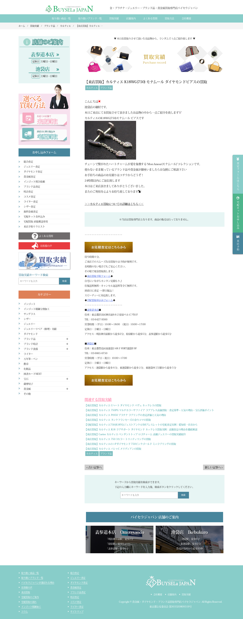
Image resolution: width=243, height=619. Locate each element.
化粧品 (27, 369)
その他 (27, 394)
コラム (24, 611)
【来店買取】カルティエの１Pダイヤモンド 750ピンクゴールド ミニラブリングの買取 (130, 444)
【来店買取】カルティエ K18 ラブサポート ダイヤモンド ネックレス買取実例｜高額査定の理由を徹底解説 (141, 429)
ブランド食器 (31, 349)
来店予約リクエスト (34, 226)
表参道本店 (93, 310)
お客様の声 (26, 587)
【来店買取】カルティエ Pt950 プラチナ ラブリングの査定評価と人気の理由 (125, 415)
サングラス (29, 314)
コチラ (124, 175)
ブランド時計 (31, 344)
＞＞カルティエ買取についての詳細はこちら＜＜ (114, 204)
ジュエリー (29, 324)
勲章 (26, 364)
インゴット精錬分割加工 (37, 309)
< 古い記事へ (94, 467)
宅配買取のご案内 (30, 597)
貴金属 (27, 389)
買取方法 (169, 18)
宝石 (26, 379)
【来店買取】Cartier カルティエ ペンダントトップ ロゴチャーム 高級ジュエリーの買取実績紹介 (135, 434)
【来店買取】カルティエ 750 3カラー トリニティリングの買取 (118, 439)
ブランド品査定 (32, 186)
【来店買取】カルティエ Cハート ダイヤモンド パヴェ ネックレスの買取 (123, 405)
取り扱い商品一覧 (61, 18)
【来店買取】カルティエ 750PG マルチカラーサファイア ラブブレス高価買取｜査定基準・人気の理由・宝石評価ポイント (149, 410)
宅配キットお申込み (34, 216)
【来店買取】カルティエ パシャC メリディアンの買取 (113, 449)
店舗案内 (131, 18)
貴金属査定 (30, 176)
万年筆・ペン (31, 359)
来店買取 (25, 592)
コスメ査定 (30, 196)
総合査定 (28, 161)
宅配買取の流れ (29, 602)
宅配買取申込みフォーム (100, 300)
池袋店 (90, 343)
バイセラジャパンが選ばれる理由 (37, 582)
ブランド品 (106, 88)
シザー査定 (30, 206)
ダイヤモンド (31, 334)
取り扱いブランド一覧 (90, 18)
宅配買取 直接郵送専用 (36, 221)
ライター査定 (31, 201)
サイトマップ (76, 611)
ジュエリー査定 (32, 166)
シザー (27, 319)
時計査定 (28, 191)
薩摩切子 (28, 384)
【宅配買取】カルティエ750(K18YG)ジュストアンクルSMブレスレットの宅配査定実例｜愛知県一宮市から (141, 424)
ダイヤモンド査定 (33, 171)
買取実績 (114, 18)
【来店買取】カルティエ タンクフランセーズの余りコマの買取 (118, 420)
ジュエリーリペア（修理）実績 (40, 329)
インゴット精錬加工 (31, 607)
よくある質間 (150, 18)
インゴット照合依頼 (34, 181)
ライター (28, 354)
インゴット (30, 304)
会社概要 (186, 18)
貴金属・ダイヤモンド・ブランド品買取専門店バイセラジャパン (166, 602)
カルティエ (92, 88)
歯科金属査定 (31, 211)
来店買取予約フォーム (99, 276)
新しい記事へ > (214, 467)
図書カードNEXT (33, 374)
